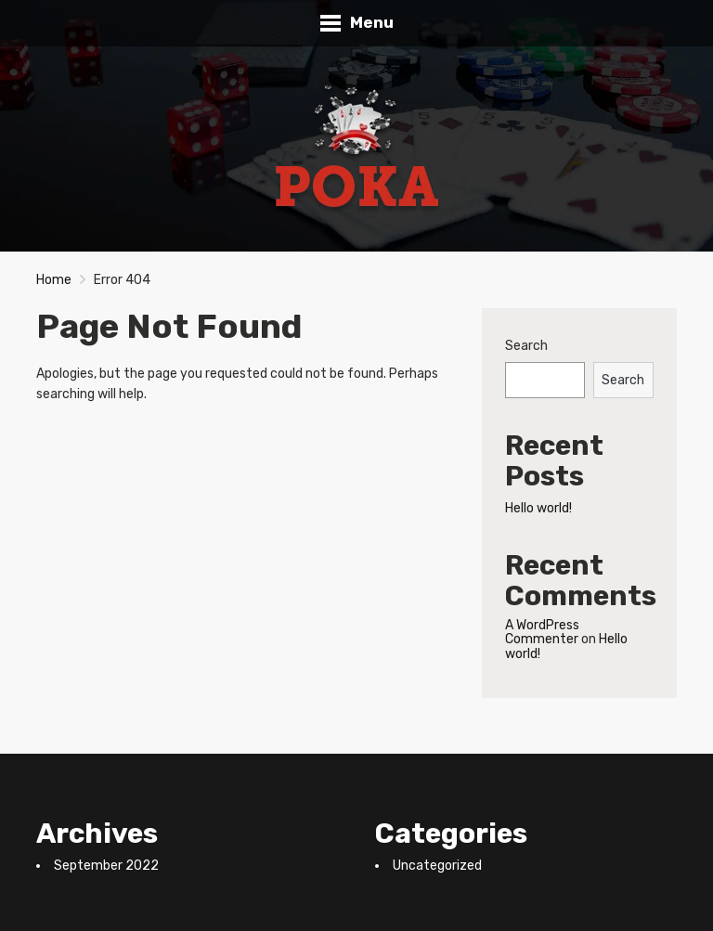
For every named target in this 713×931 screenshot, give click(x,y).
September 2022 (106, 865)
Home (53, 280)
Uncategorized (437, 865)
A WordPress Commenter (542, 632)
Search (526, 346)
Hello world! (538, 508)
